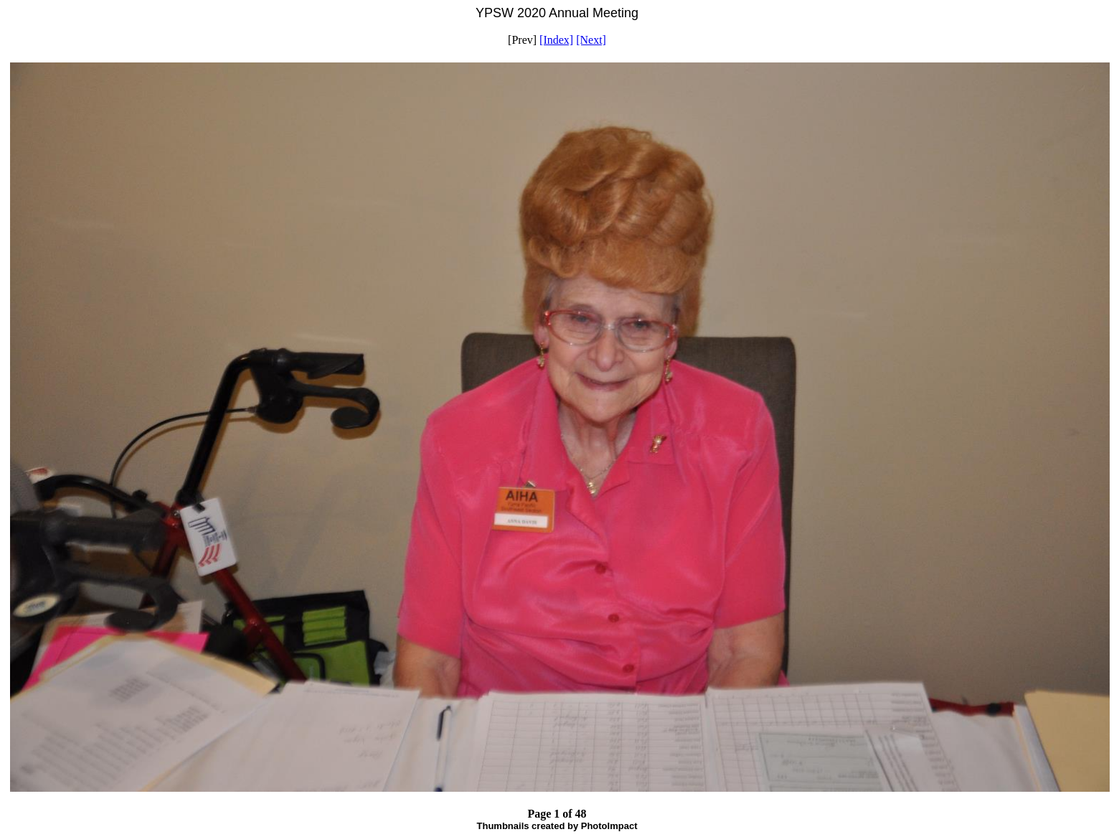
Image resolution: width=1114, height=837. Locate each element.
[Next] (591, 40)
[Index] (556, 40)
